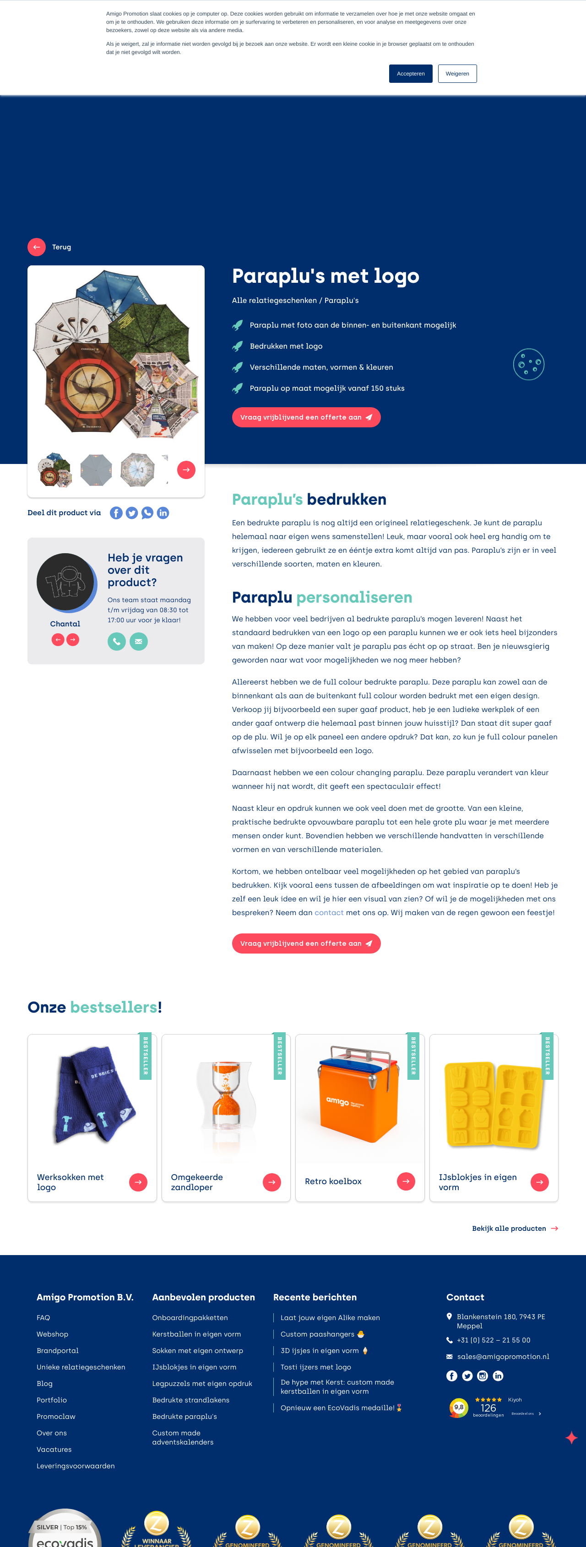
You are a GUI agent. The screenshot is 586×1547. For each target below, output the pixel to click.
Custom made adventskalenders (182, 1437)
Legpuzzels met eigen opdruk (202, 1384)
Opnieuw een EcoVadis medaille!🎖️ (342, 1408)
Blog (45, 1384)
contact (329, 912)
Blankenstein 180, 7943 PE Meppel (495, 1321)
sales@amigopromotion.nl (497, 1357)
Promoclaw (56, 1416)
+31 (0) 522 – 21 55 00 (488, 1340)
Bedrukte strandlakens (190, 1400)
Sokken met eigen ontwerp (197, 1351)
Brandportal (58, 1351)
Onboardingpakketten (190, 1318)
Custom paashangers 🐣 (323, 1334)
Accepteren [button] (411, 73)
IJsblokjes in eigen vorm (194, 1367)
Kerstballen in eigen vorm (196, 1334)
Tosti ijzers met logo (316, 1367)
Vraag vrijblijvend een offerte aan (306, 417)
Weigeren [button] (457, 73)
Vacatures (54, 1449)
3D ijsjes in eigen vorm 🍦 (325, 1351)
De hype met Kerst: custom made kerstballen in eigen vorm (337, 1387)
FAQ (43, 1318)
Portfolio (52, 1400)
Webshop (52, 1334)
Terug (49, 247)
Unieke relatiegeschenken (81, 1367)
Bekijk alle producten (515, 1228)
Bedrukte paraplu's (184, 1416)
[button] (55, 470)
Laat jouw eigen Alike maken (330, 1318)
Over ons (52, 1433)
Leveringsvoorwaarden (76, 1466)
